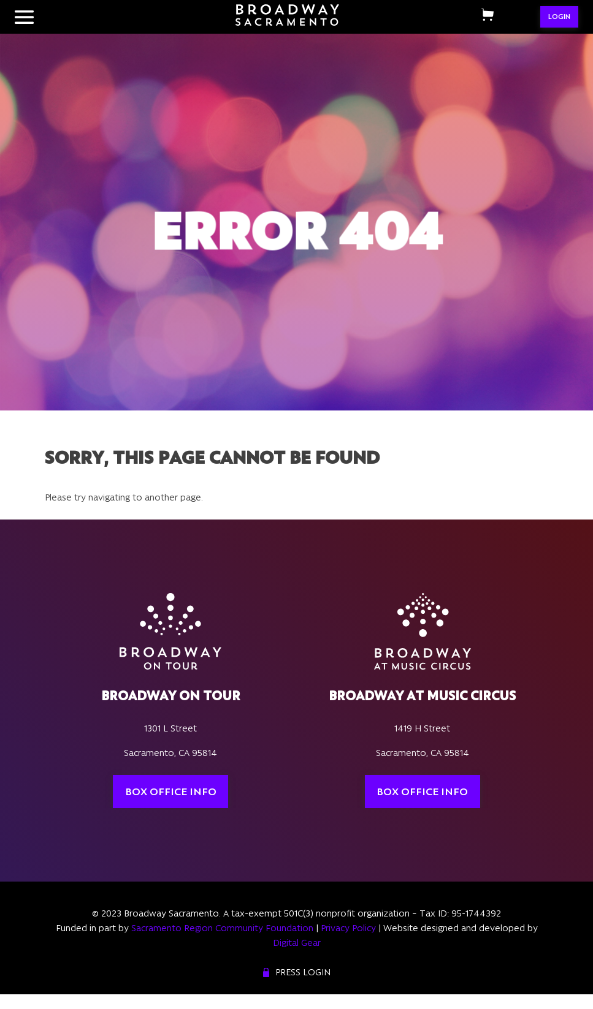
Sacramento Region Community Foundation (222, 928)
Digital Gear (297, 943)
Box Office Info (170, 791)
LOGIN (559, 16)
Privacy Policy (348, 928)
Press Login (303, 972)
